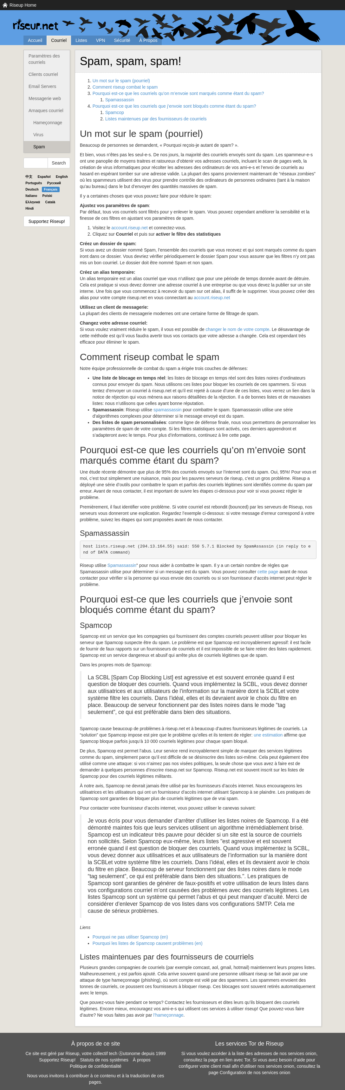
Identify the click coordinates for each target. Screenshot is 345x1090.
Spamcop (114, 112)
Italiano (31, 196)
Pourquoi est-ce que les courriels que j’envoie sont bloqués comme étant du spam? (174, 106)
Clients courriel (43, 74)
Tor (247, 1059)
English (62, 176)
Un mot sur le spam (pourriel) (121, 80)
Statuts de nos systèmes (104, 1059)
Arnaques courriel (46, 110)
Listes (81, 40)
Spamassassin (119, 99)
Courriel (59, 40)
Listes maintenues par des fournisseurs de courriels (156, 118)
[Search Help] (35, 163)
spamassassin (167, 409)
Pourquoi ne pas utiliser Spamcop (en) (130, 936)
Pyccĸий (54, 183)
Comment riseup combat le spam (125, 87)
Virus (38, 134)
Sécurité (122, 40)
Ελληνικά (32, 202)
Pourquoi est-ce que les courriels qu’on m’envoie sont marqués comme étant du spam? (178, 93)
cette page (267, 571)
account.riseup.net (129, 227)
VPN (100, 40)
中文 (28, 176)
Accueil (35, 40)
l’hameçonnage (168, 1015)
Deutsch (31, 189)
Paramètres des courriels (44, 59)
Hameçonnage (47, 122)
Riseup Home (23, 5)
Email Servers (42, 86)
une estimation (268, 734)
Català (50, 202)
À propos (142, 1059)
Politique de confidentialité (95, 1066)
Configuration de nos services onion (255, 1072)
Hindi (29, 208)
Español (44, 176)
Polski (47, 196)
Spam (39, 146)
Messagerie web (45, 98)
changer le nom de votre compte (238, 329)
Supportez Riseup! (47, 221)
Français (50, 189)
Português (33, 183)
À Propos (148, 40)
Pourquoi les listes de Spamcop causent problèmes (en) (148, 943)
